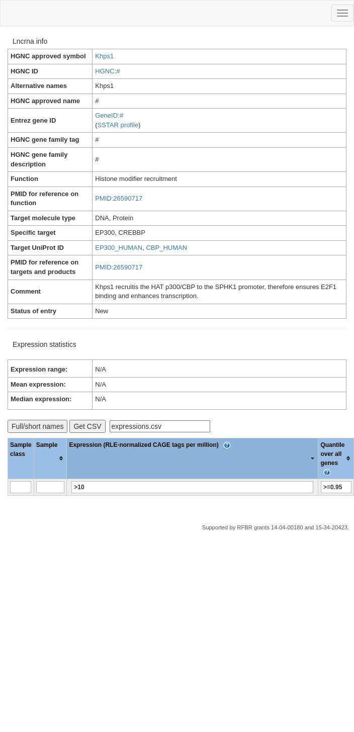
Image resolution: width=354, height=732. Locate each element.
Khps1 (104, 56)
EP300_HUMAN (118, 247)
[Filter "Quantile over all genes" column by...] (336, 487)
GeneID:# (109, 115)
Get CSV (87, 426)
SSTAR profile (118, 125)
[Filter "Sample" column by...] (50, 487)
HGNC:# (107, 71)
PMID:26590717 (118, 198)
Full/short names (37, 426)
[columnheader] (50, 458)
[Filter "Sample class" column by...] (20, 487)
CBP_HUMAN (166, 247)
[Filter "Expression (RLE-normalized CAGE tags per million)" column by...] (192, 487)
